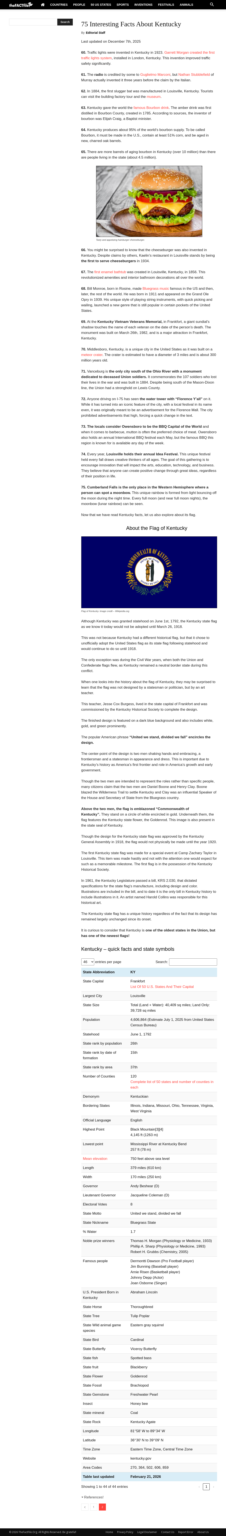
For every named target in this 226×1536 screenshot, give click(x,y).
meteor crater (91, 355)
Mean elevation (95, 1159)
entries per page (108, 962)
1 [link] (206, 1487)
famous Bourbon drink (151, 108)
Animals (186, 4)
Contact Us (167, 1532)
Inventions (143, 4)
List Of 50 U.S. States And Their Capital (162, 987)
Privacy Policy (125, 1532)
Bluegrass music (156, 289)
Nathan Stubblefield (194, 75)
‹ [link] (199, 1487)
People (79, 4)
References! (94, 1497)
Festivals (166, 4)
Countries (58, 4)
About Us (203, 1532)
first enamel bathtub (110, 272)
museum (153, 97)
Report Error (185, 1532)
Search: (162, 962)
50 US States (101, 4)
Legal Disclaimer (147, 1532)
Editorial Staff (95, 32)
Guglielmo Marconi (155, 75)
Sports (123, 4)
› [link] (213, 1487)
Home (109, 1532)
